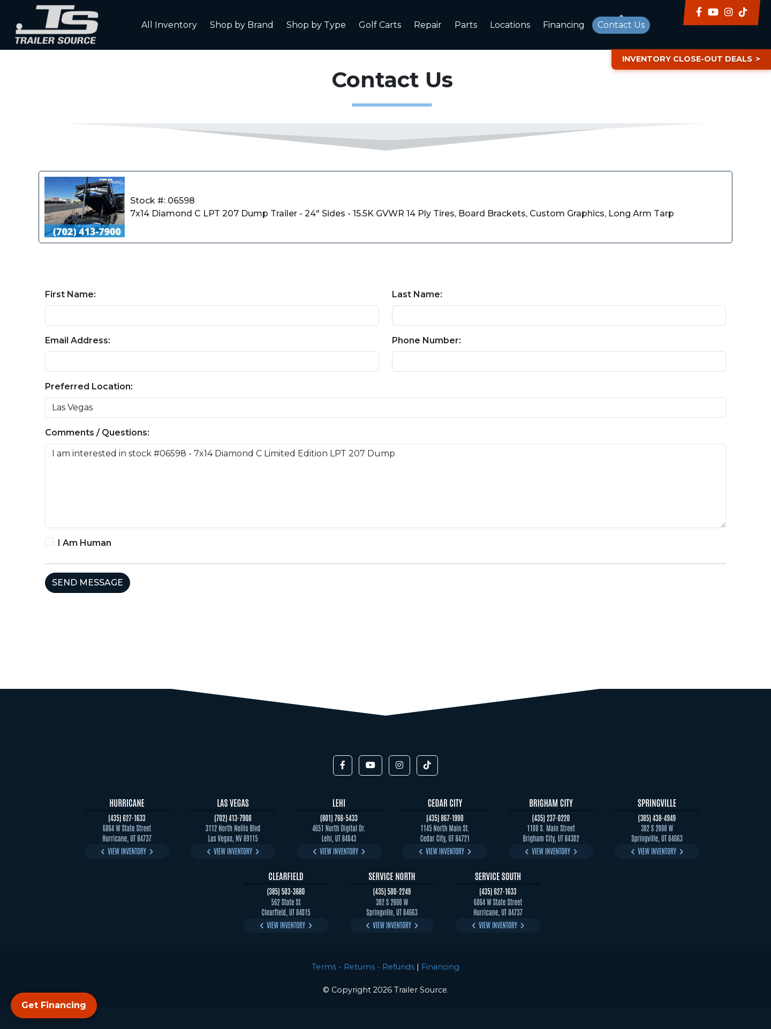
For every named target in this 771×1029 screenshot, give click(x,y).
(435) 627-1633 (126, 817)
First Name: (70, 294)
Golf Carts (380, 25)
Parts (466, 25)
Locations (510, 25)
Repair (428, 25)
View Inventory (127, 850)
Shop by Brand (242, 25)
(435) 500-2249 (392, 891)
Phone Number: (426, 340)
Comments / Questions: (97, 432)
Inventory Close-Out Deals (687, 59)
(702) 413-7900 (233, 817)
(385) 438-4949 (657, 817)
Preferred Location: (89, 386)
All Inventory (169, 25)
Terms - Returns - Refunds (363, 967)
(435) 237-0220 (551, 817)
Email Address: (77, 340)
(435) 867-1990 (444, 817)
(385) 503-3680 (286, 891)
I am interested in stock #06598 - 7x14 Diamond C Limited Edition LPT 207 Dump (385, 486)
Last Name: (417, 294)
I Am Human (84, 543)
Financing (564, 25)
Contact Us (621, 25)
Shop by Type (316, 25)
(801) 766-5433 (339, 817)
